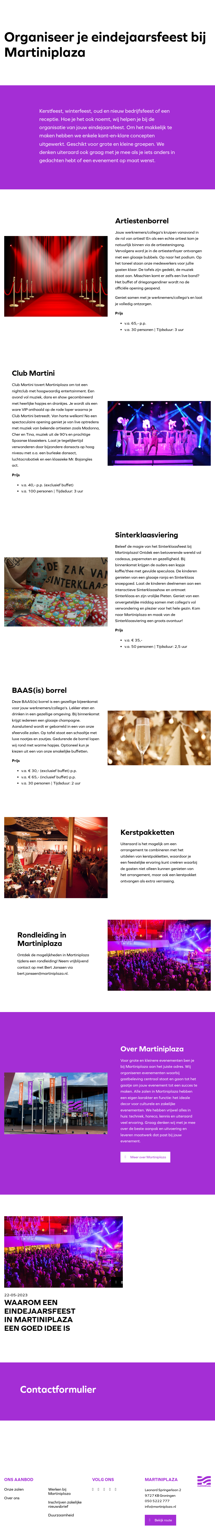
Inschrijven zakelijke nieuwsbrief (65, 1504)
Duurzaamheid (61, 1515)
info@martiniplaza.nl (160, 1506)
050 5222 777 (157, 1501)
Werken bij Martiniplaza (59, 1491)
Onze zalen (14, 1489)
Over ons (11, 1498)
